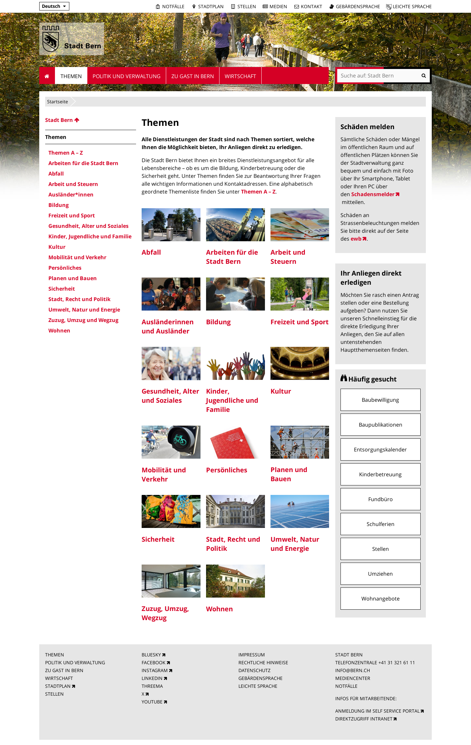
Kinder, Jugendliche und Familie (232, 400)
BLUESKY (151, 655)
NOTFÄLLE (346, 686)
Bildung (218, 321)
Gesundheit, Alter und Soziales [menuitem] (88, 226)
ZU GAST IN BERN (64, 670)
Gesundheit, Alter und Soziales (170, 396)
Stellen (246, 6)
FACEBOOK (154, 662)
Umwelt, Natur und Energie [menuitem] (84, 310)
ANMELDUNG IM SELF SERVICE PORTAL (377, 711)
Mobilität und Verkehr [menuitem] (77, 257)
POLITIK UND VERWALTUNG (75, 662)
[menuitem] (90, 120)
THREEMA (152, 686)
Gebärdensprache (358, 6)
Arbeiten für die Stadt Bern (232, 257)
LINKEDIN (152, 678)
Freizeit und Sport (299, 321)
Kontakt (311, 6)
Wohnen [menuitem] (59, 330)
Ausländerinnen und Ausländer (168, 326)
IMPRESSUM (251, 655)
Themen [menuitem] (71, 76)
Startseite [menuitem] (47, 75)
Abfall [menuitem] (56, 174)
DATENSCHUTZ (254, 670)
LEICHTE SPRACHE (257, 686)
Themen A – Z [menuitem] (65, 153)
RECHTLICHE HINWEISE (263, 662)
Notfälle (173, 6)
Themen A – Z (258, 191)
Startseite (57, 101)
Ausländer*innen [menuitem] (71, 194)
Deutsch (51, 6)
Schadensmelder (372, 194)
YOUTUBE (152, 702)
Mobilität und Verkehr (164, 474)
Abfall (151, 252)
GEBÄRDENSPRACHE (260, 678)
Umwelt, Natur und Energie (294, 544)
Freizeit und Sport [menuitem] (71, 215)
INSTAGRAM (155, 670)
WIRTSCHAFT (59, 678)
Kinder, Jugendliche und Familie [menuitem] (89, 236)
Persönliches (226, 470)
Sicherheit (158, 539)
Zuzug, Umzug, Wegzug (165, 613)
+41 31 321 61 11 (396, 662)
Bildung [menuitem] (58, 205)
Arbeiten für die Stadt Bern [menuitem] (83, 163)
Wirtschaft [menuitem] (240, 76)
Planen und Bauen (288, 474)
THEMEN (54, 655)
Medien (278, 6)
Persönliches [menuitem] (64, 268)
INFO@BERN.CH (352, 670)
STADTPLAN (58, 686)
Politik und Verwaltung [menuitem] (127, 76)
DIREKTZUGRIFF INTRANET (363, 719)
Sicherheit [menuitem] (61, 289)
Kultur (280, 391)
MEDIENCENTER (352, 678)
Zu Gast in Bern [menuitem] (192, 76)
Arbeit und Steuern (287, 257)
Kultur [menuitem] (56, 247)
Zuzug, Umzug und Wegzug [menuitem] (83, 320)
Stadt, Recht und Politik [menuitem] (79, 299)
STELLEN (54, 694)
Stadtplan (211, 6)
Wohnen (219, 608)
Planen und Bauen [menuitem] (72, 278)
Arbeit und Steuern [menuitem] (73, 184)
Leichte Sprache (412, 6)
